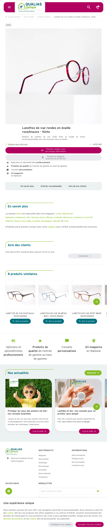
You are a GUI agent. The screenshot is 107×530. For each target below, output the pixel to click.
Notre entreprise (78, 455)
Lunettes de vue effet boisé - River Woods (86, 314)
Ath (28, 217)
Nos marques (44, 466)
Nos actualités (18, 373)
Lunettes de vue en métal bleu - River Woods (53, 314)
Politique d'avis (78, 459)
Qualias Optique (12, 17)
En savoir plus (27, 186)
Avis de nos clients (77, 186)
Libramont (20, 217)
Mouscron (68, 217)
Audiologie (43, 463)
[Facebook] (8, 491)
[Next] (96, 301)
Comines (58, 217)
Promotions (43, 477)
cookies (10, 513)
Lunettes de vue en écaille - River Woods (20, 314)
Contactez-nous (78, 465)
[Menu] (9, 7)
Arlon (59, 213)
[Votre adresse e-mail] (70, 491)
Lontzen (36, 221)
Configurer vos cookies (61, 524)
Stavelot (57, 221)
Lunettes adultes (44, 17)
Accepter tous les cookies (89, 524)
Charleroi (78, 217)
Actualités (43, 470)
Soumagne (46, 221)
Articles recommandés (51, 186)
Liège (28, 221)
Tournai (34, 217)
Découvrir (91, 373)
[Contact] (97, 7)
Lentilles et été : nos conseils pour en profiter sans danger (76, 412)
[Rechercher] (89, 7)
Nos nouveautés (78, 462)
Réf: (91, 144)
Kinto (9, 25)
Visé (66, 221)
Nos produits (29, 17)
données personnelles (13, 518)
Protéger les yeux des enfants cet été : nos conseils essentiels (28, 412)
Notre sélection (45, 473)
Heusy (17, 221)
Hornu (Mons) (46, 217)
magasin (52, 227)
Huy (23, 221)
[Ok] (98, 491)
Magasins (42, 455)
